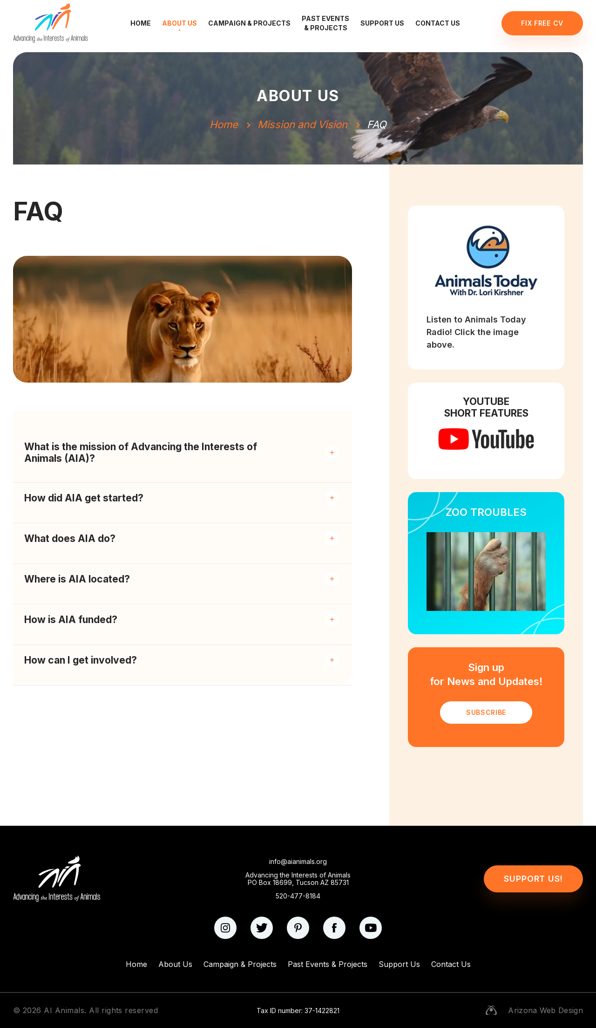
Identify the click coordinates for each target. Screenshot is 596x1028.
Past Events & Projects (325, 23)
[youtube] (370, 928)
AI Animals (64, 1010)
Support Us (382, 23)
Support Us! (533, 879)
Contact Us (437, 23)
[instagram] (225, 928)
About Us (179, 23)
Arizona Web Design (545, 1010)
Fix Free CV (542, 23)
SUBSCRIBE (486, 712)
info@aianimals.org (298, 861)
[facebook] (334, 928)
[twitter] (262, 928)
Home (140, 23)
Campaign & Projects (249, 23)
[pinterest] (298, 928)
